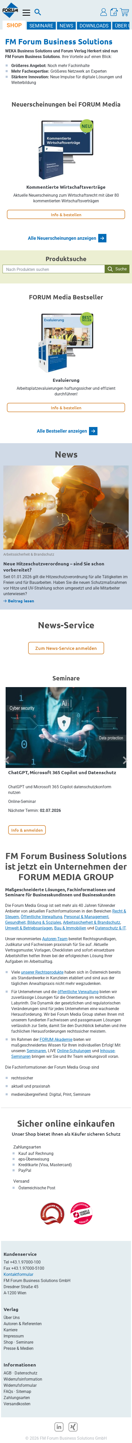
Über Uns (12, 1317)
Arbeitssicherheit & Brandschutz (91, 922)
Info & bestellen (66, 214)
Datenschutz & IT (110, 928)
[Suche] (37, 13)
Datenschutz (26, 1373)
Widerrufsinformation (23, 1379)
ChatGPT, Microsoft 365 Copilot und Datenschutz (62, 772)
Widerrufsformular (20, 1385)
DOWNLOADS (94, 26)
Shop (8, 1342)
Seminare (24, 1342)
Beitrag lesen (18, 600)
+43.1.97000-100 (25, 1262)
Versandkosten (17, 1403)
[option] (66, 534)
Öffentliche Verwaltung (41, 916)
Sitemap (23, 1391)
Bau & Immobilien (70, 928)
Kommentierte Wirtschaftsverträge (66, 187)
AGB (8, 1373)
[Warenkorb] (124, 12)
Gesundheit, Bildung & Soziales (33, 922)
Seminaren (36, 1050)
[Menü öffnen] (26, 12)
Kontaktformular (18, 1274)
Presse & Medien (19, 1348)
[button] (104, 12)
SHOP (14, 25)
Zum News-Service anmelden (66, 648)
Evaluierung (66, 380)
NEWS (66, 26)
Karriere (10, 1329)
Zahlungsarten (27, 1147)
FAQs (8, 1391)
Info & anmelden (27, 830)
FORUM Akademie (56, 1039)
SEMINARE (41, 26)
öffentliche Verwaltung (78, 991)
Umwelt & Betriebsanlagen (28, 928)
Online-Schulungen (74, 1050)
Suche (117, 269)
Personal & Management (86, 916)
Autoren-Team (55, 938)
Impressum (14, 1336)
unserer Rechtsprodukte (42, 972)
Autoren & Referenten (23, 1323)
